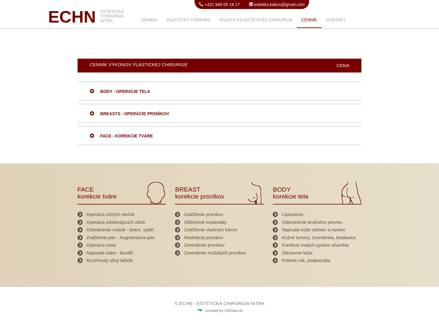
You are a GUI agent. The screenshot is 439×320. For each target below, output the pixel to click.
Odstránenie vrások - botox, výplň (120, 229)
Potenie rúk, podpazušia (306, 260)
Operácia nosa (101, 245)
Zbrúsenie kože (297, 252)
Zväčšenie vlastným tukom (210, 229)
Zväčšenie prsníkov (203, 214)
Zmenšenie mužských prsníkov (215, 252)
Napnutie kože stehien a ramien (313, 229)
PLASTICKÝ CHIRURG (188, 19)
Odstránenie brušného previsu (312, 222)
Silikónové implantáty (205, 222)
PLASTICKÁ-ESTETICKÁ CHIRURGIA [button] (256, 19)
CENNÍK (309, 19)
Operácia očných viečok (110, 214)
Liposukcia (292, 214)
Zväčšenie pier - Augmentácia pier (121, 237)
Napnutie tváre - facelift (110, 252)
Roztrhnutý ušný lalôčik (110, 260)
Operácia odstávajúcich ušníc (116, 222)
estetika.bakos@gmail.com (279, 4)
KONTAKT (336, 19)
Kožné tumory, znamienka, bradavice (319, 237)
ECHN (72, 16)
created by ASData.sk (219, 310)
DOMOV (150, 19)
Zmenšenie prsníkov (204, 245)
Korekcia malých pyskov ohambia (315, 245)
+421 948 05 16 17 (221, 4)
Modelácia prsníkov (203, 237)
